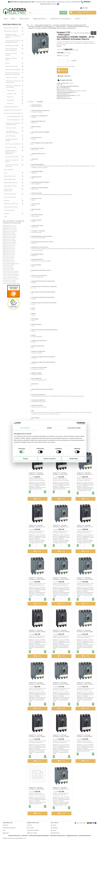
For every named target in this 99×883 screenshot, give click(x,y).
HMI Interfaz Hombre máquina (12, 69)
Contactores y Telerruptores (61, 19)
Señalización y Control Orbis (11, 203)
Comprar (62, 70)
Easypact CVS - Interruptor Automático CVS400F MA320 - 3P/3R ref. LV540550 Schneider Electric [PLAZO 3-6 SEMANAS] (37, 788)
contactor (25, 835)
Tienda (13, 19)
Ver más (59, 46)
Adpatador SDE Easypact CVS (11, 106)
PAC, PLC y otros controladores (12, 144)
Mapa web (6, 833)
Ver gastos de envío (65, 80)
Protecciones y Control (10, 147)
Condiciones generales (9, 828)
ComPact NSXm (10, 100)
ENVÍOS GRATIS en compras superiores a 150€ (21, 2)
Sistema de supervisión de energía (11, 160)
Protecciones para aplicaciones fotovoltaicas (12, 131)
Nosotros (5, 825)
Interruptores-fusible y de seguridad (11, 139)
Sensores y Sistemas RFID (11, 156)
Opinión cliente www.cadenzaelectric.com (14, 838)
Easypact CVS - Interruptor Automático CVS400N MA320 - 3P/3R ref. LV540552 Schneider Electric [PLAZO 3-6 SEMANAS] (85, 735)
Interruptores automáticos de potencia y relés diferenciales (12, 73)
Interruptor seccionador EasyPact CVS (13, 113)
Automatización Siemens (10, 194)
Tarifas (78, 19)
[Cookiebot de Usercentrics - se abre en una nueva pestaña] (78, 423)
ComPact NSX (10, 97)
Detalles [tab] (49, 428)
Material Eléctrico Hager (10, 179)
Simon (5, 173)
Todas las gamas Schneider (11, 31)
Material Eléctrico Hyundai (10, 182)
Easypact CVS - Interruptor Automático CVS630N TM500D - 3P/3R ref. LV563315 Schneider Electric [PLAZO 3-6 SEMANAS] (61, 630)
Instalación (6, 213)
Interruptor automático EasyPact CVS (82, 32)
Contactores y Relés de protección (11, 54)
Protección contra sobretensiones (8, 189)
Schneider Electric (65, 87)
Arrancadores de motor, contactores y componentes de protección (13, 36)
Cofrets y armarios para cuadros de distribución (11, 49)
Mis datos (53, 830)
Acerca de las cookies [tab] (74, 428)
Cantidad (73, 60)
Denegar (25, 458)
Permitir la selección (49, 458)
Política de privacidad (33, 830)
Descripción (31, 101)
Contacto (29, 825)
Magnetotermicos (40, 19)
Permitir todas (73, 458)
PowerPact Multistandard (13, 120)
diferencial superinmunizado (39, 835)
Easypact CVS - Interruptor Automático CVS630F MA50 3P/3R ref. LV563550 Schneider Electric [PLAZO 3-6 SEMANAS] (61, 473)
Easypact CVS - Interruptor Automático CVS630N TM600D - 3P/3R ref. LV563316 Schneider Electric (37, 630)
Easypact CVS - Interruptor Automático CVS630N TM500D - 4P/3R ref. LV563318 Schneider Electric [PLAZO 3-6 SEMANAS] (85, 578)
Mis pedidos (54, 828)
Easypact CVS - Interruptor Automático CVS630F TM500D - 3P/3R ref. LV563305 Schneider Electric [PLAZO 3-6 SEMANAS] (61, 735)
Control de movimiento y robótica (11, 59)
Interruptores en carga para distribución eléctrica (13, 123)
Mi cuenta (85, 8)
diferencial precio (85, 835)
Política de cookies (32, 833)
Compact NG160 (11, 90)
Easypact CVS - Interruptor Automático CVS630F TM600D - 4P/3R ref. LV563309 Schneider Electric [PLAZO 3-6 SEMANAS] (61, 683)
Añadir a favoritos (64, 76)
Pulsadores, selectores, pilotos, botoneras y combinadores (11, 152)
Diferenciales (24, 19)
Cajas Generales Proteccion (11, 207)
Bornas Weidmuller (8, 169)
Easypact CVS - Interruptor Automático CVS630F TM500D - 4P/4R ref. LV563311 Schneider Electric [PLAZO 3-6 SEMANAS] (37, 683)
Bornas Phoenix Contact (10, 197)
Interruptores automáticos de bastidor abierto (13, 81)
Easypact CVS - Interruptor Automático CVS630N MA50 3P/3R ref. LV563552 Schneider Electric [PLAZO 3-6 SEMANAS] (37, 473)
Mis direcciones (55, 833)
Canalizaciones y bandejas (12, 45)
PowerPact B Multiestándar (13, 116)
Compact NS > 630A (11, 93)
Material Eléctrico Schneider (11, 28)
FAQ (4, 830)
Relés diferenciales (11, 136)
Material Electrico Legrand (10, 186)
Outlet (5, 216)
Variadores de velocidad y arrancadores (11, 165)
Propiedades (40, 101)
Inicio (6, 19)
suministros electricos (57, 835)
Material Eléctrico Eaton (10, 176)
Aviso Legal (30, 828)
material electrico (14, 835)
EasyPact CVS (10, 103)
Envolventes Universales (11, 66)
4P (61, 84)
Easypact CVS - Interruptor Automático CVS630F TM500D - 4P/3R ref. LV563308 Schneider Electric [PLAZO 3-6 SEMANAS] (85, 683)
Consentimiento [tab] (25, 428)
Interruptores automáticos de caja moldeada (13, 86)
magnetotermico (72, 835)
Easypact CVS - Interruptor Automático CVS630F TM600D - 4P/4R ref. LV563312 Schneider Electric (85, 630)
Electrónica (6, 200)
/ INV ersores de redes (11, 77)
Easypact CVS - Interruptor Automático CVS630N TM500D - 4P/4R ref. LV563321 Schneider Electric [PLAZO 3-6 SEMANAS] (37, 578)
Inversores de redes (11, 128)
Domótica (7, 63)
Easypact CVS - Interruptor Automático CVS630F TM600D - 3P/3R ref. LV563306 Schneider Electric (37, 735)
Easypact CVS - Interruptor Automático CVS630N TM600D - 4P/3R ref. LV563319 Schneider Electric (61, 578)
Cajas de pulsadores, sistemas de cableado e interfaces (13, 41)
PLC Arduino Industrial (9, 210)
